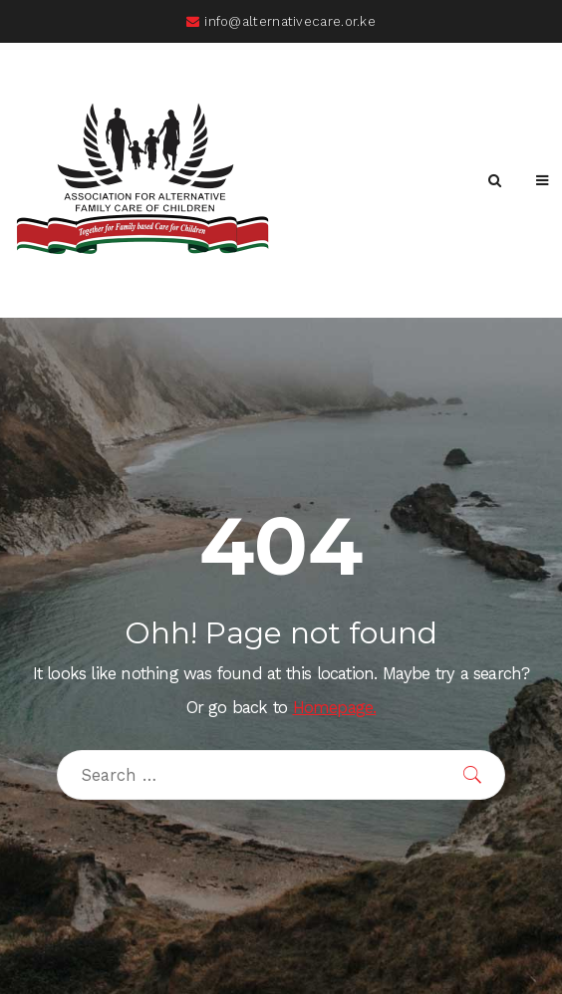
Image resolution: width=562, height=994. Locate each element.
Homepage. (335, 707)
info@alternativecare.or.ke (281, 21)
